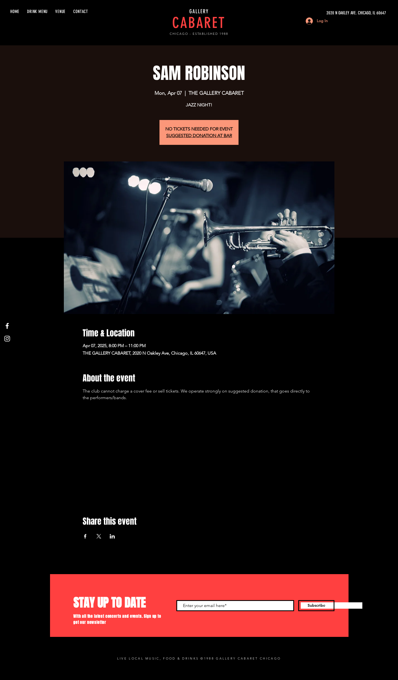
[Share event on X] (98, 536)
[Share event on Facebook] (85, 536)
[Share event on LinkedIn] (112, 536)
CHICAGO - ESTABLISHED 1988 (199, 34)
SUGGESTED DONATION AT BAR (199, 135)
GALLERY (199, 11)
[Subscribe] (316, 605)
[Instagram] (7, 338)
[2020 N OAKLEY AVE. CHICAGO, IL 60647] (333, 13)
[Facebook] (7, 326)
